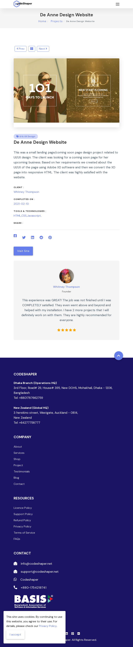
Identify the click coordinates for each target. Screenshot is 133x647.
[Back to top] (118, 355)
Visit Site (23, 251)
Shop (17, 459)
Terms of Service (24, 533)
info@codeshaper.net (33, 563)
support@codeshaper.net (36, 571)
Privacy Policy (22, 526)
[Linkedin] (66, 633)
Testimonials (22, 471)
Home (42, 21)
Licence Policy (23, 508)
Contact (19, 484)
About (18, 446)
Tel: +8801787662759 (28, 398)
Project (18, 465)
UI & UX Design (25, 136)
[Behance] (78, 633)
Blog (16, 478)
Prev (20, 49)
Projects (56, 21)
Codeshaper (26, 579)
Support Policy (23, 514)
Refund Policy (22, 520)
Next (43, 49)
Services (19, 453)
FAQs (17, 539)
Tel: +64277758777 (27, 423)
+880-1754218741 (30, 587)
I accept (15, 634)
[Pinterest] (72, 633)
